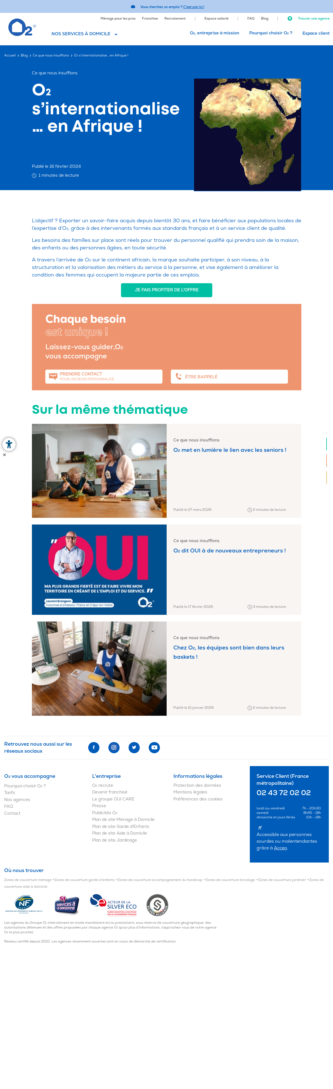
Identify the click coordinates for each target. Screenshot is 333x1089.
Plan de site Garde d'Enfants (120, 826)
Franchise (150, 18)
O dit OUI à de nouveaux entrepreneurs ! (229, 550)
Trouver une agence (308, 18)
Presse (99, 806)
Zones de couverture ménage (27, 880)
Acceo (280, 848)
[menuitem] (118, 18)
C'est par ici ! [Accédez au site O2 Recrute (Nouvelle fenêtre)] (193, 7)
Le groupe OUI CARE (113, 799)
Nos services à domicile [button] (81, 34)
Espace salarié (216, 18)
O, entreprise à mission (214, 33)
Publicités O (104, 813)
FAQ (251, 18)
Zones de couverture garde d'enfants (85, 880)
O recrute (102, 785)
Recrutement (175, 18)
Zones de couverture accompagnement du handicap (160, 880)
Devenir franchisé (109, 792)
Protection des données (197, 785)
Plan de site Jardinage (114, 840)
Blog (264, 18)
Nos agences (17, 799)
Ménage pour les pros (118, 18)
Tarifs (9, 792)
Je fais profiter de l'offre (167, 290)
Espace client (316, 33)
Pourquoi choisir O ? (270, 33)
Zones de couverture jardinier (282, 880)
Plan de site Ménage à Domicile (123, 819)
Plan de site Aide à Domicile (119, 833)
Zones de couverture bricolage (230, 880)
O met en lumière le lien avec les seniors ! (230, 450)
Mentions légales (190, 792)
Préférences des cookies (198, 799)
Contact (12, 813)
